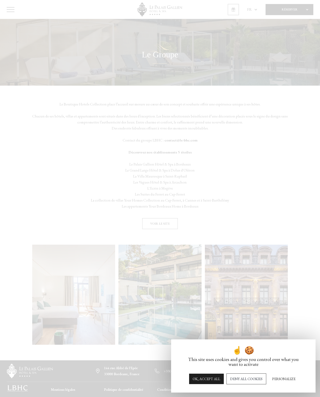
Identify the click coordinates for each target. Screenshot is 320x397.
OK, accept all (206, 379)
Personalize (284, 379)
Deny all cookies (246, 379)
